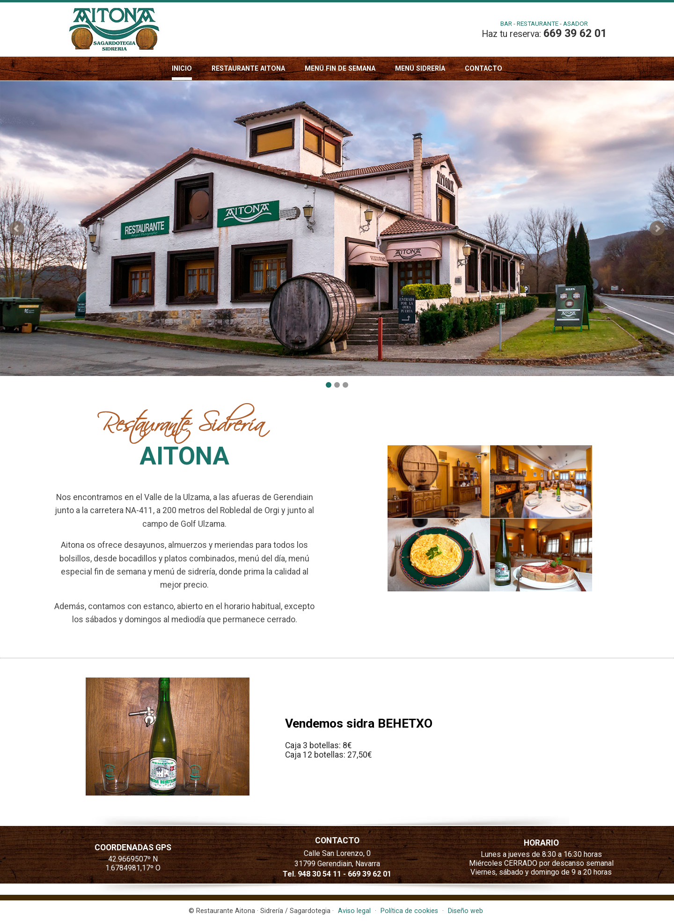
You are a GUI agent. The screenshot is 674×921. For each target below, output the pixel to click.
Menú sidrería (420, 68)
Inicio (182, 68)
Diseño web (465, 910)
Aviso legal (354, 910)
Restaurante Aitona (248, 68)
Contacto (483, 68)
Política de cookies (409, 910)
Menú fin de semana (340, 68)
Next (657, 228)
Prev (16, 228)
